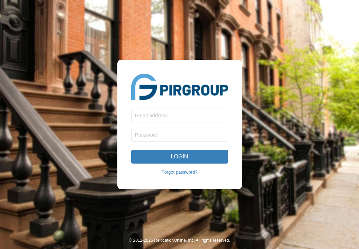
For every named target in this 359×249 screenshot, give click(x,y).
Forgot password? (179, 172)
